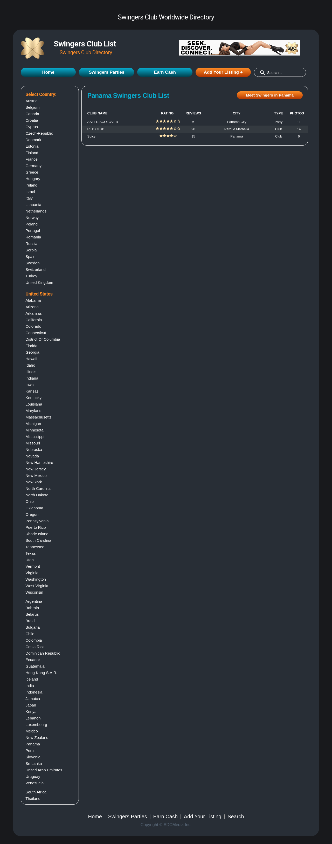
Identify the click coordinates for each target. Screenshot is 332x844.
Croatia (31, 120)
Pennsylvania (37, 521)
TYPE (278, 113)
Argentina (33, 601)
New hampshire (39, 462)
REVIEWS (193, 113)
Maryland (33, 410)
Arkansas (33, 313)
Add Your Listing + (223, 72)
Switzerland (35, 269)
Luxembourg (36, 724)
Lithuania (33, 204)
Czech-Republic (39, 133)
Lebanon (32, 718)
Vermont (32, 566)
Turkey (31, 276)
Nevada (32, 456)
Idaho (30, 365)
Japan (30, 705)
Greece (31, 172)
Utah (29, 560)
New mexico (36, 475)
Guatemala (34, 666)
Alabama (33, 300)
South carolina (38, 540)
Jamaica (32, 698)
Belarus (32, 614)
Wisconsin (34, 592)
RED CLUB (95, 129)
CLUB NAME (97, 113)
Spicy (91, 136)
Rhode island (36, 534)
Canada (32, 114)
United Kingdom (39, 282)
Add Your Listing (203, 816)
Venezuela (34, 783)
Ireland (31, 185)
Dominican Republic (42, 653)
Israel (30, 191)
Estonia (31, 146)
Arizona (32, 307)
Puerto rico (35, 527)
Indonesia (33, 692)
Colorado (33, 326)
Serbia (31, 250)
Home (48, 72)
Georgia (32, 352)
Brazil (30, 621)
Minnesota (34, 430)
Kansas (31, 391)
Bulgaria (32, 627)
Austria (31, 101)
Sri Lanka (33, 763)
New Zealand (36, 737)
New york (33, 482)
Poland (31, 224)
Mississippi (34, 436)
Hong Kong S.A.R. (41, 672)
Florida (31, 346)
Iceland (31, 679)
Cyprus (31, 127)
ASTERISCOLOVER (102, 122)
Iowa (29, 384)
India (29, 685)
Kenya (31, 711)
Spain (30, 256)
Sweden (32, 263)
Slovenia (32, 757)
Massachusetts (38, 417)
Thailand (32, 798)
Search (235, 816)
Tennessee (34, 547)
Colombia (33, 640)
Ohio (29, 501)
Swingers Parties (106, 72)
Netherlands (35, 211)
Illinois (30, 371)
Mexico (31, 731)
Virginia (31, 573)
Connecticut (35, 333)
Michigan (33, 423)
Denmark (33, 140)
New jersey (35, 469)
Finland (31, 152)
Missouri (32, 443)
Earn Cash (165, 72)
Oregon (31, 514)
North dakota (36, 495)
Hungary (32, 178)
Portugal (32, 230)
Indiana (31, 378)
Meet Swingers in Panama (270, 95)
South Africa (35, 792)
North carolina (38, 488)
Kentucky (33, 397)
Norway (32, 217)
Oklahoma (34, 508)
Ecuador (32, 659)
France (31, 159)
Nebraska (33, 449)
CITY (237, 113)
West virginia (36, 586)
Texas (30, 553)
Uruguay (32, 776)
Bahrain (32, 608)
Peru (29, 750)
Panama (32, 744)
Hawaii (31, 358)
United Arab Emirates (43, 770)
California (33, 320)
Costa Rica (34, 646)
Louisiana (33, 404)
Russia (31, 243)
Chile (29, 634)
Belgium (32, 107)
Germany (33, 165)
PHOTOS (297, 113)
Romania (33, 237)
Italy (29, 198)
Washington (35, 579)
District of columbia (42, 339)
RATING (167, 113)
